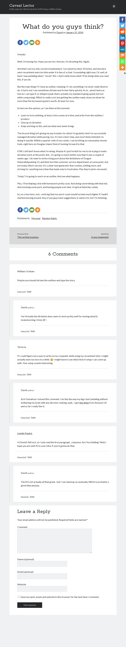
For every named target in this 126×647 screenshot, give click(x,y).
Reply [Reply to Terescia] (29, 374)
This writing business (28, 237)
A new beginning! (100, 237)
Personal (35, 218)
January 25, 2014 (74, 32)
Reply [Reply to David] (33, 331)
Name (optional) (25, 559)
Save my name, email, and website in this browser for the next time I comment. (60, 596)
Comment (22, 527)
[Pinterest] (122, 43)
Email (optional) (25, 571)
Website (21, 584)
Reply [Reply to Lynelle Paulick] (30, 457)
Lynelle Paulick (24, 433)
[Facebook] (20, 42)
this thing (84, 402)
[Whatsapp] (122, 61)
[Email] (31, 42)
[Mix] (122, 55)
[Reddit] (122, 32)
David (59, 32)
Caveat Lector (21, 5)
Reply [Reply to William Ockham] (29, 291)
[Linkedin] (122, 37)
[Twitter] (26, 42)
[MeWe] (122, 49)
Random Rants (49, 218)
